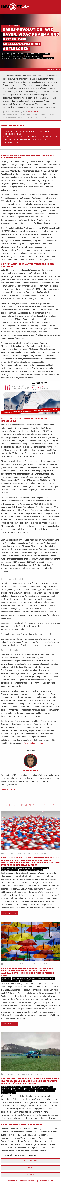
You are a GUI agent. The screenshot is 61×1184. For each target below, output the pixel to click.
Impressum (13, 1181)
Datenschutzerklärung (28, 1181)
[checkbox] (2, 1155)
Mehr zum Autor (8, 789)
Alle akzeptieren (30, 1160)
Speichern (31, 1167)
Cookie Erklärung (46, 1181)
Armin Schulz (33, 112)
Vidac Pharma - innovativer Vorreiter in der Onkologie (32, 137)
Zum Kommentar (10, 913)
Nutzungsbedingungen (33, 743)
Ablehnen (30, 1174)
